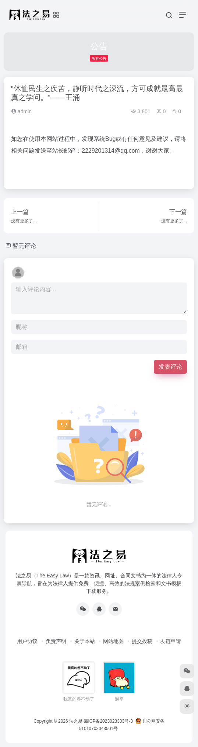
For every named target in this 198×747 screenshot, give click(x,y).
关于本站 (84, 641)
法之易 (75, 721)
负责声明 (56, 641)
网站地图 (113, 641)
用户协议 (27, 641)
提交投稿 (142, 641)
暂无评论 (24, 246)
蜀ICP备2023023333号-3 (108, 721)
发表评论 (170, 367)
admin (21, 111)
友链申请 (170, 641)
